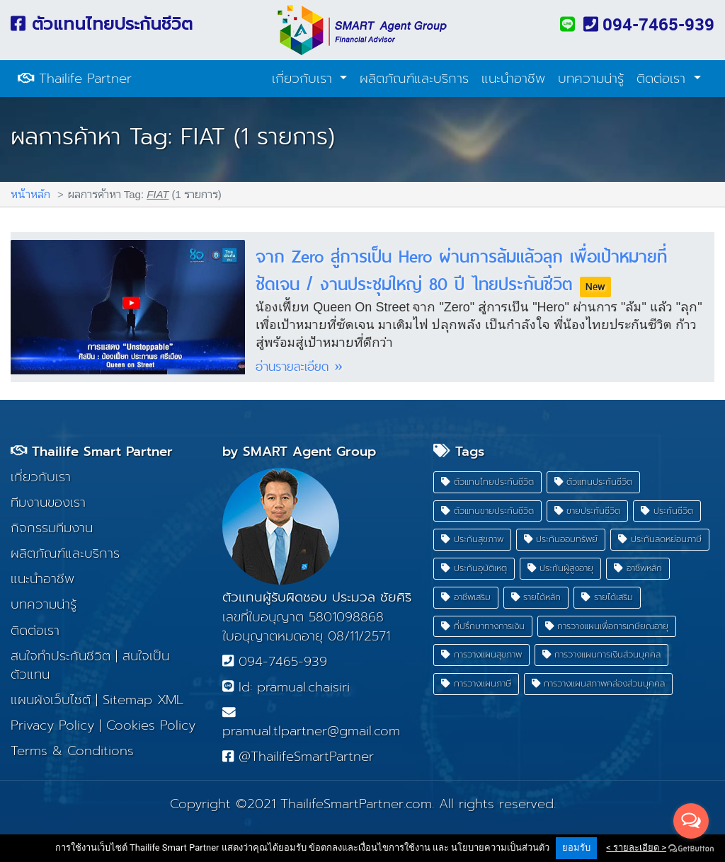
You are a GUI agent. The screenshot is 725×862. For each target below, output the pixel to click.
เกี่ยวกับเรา (304, 78)
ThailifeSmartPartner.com (356, 804)
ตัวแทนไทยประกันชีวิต (102, 24)
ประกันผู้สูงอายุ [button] (560, 568)
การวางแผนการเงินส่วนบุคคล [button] (601, 654)
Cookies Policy (150, 725)
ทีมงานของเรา (48, 502)
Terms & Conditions (72, 751)
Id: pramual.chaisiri (286, 687)
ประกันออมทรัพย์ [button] (561, 539)
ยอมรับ (576, 847)
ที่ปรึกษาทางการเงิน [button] (483, 626)
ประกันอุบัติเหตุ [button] (474, 568)
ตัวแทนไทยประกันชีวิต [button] (487, 481)
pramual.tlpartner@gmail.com (311, 723)
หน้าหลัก (30, 193)
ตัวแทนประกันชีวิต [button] (593, 481)
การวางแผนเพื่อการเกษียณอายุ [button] (607, 626)
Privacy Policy (52, 725)
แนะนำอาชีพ (513, 78)
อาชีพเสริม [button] (466, 597)
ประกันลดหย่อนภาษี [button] (660, 539)
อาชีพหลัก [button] (638, 568)
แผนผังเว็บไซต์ (51, 700)
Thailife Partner (75, 78)
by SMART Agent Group (299, 451)
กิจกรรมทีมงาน (52, 528)
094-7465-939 (648, 24)
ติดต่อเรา (663, 78)
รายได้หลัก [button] (536, 597)
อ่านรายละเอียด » (299, 366)
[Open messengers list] (691, 821)
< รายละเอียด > (636, 847)
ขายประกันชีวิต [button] (587, 510)
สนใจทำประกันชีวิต (60, 656)
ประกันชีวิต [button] (667, 510)
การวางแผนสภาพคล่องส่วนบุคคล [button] (599, 683)
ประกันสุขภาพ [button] (472, 539)
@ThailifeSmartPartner (298, 756)
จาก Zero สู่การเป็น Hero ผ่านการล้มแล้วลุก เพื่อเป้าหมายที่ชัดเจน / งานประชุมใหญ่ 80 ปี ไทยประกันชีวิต (461, 269)
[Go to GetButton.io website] (691, 848)
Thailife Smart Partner (92, 451)
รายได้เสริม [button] (607, 597)
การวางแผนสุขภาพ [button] (481, 654)
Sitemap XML (143, 700)
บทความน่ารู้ (591, 78)
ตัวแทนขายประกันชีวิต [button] (487, 510)
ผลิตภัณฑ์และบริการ (414, 78)
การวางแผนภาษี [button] (476, 683)
